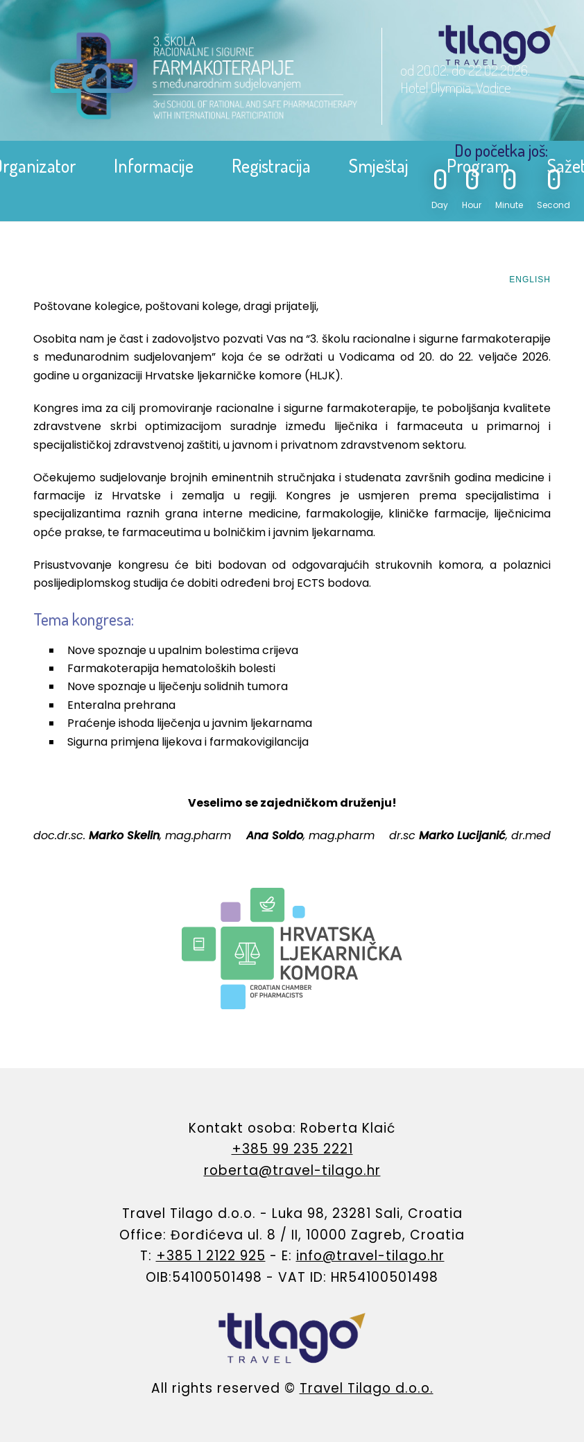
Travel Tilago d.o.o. (366, 1388)
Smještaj (379, 165)
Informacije (154, 165)
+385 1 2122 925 (211, 1255)
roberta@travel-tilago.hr (292, 1170)
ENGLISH (530, 279)
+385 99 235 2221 (292, 1149)
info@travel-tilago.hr (370, 1255)
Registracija (271, 165)
